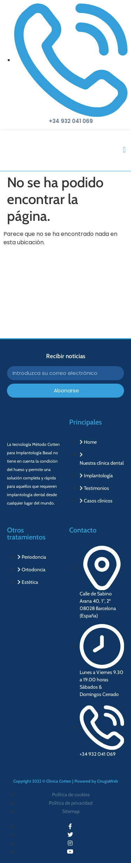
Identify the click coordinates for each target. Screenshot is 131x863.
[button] (124, 150)
